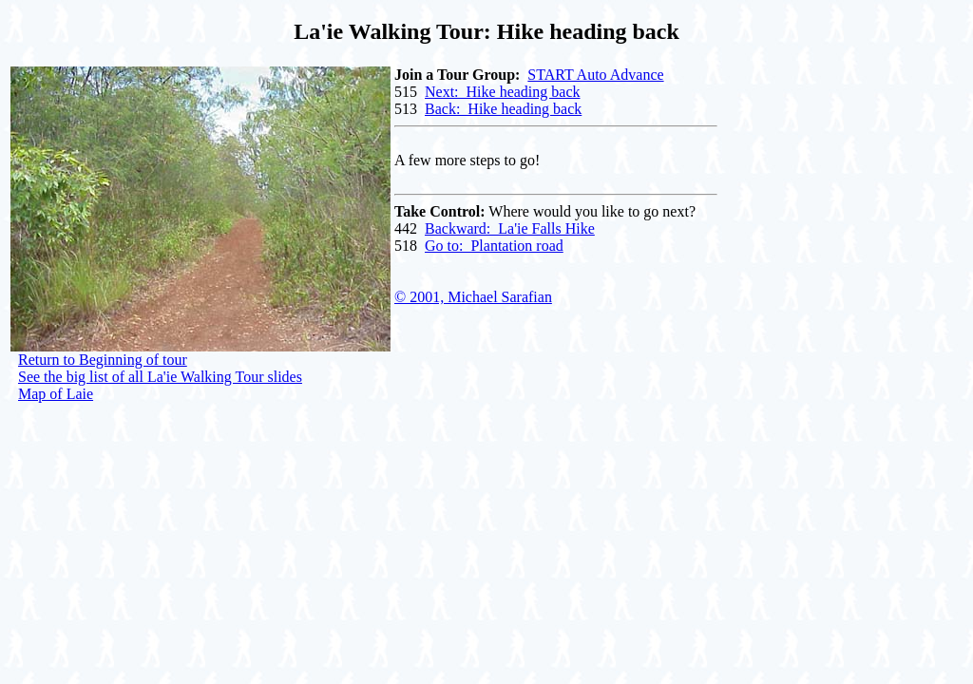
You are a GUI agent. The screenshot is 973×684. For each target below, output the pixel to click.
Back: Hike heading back (503, 109)
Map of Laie (55, 394)
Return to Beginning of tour (102, 360)
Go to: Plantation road (494, 246)
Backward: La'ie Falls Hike (510, 228)
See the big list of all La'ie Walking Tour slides (160, 377)
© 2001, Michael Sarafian (473, 297)
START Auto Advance (595, 74)
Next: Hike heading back (503, 92)
